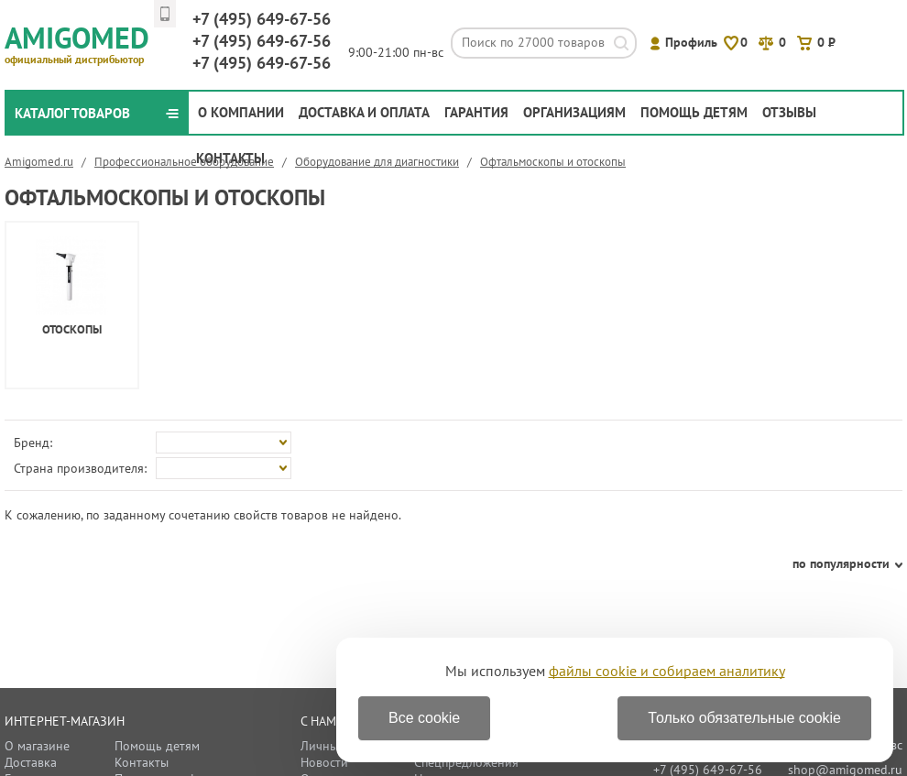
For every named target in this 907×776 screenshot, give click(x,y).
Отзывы (789, 112)
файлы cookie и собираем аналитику (667, 670)
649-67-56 (261, 18)
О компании (241, 112)
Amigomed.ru (39, 161)
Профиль (691, 42)
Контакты (230, 158)
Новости (324, 762)
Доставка (31, 762)
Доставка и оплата (364, 112)
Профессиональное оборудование (184, 161)
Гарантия (476, 112)
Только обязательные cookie (744, 718)
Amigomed (85, 42)
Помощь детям (694, 112)
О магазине (37, 746)
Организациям (574, 112)
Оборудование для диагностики (377, 161)
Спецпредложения (466, 762)
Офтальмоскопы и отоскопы (553, 161)
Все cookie (424, 718)
